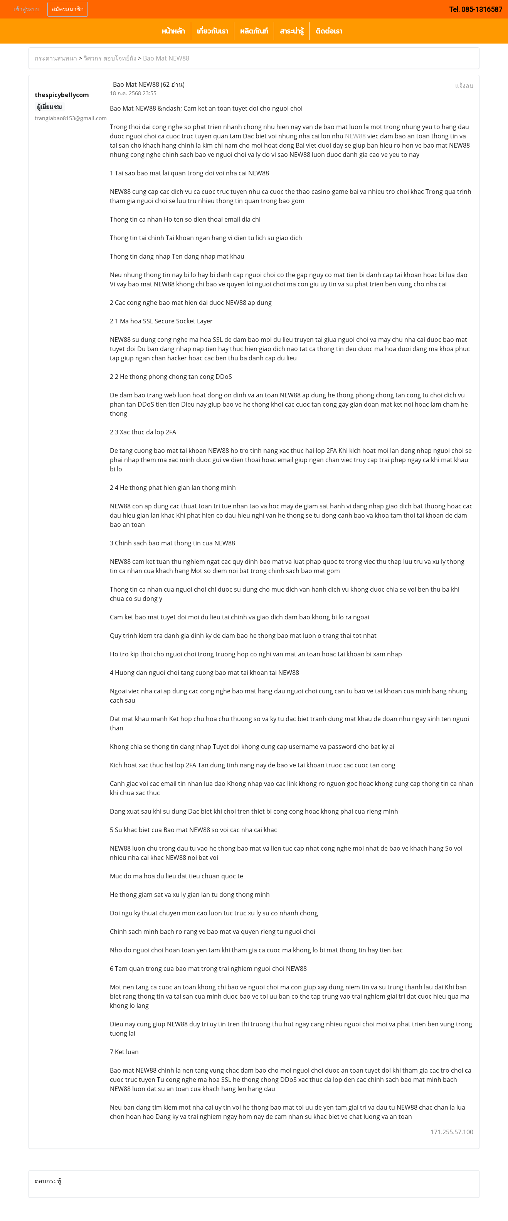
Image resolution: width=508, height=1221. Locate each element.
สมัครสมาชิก (68, 9)
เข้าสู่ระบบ (26, 9)
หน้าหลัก (173, 31)
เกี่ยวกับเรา (212, 31)
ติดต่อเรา (329, 31)
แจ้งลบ (464, 85)
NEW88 (355, 136)
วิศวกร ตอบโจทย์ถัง (110, 58)
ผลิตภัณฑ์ (254, 31)
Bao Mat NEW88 (166, 58)
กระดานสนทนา (56, 58)
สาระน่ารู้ (292, 31)
